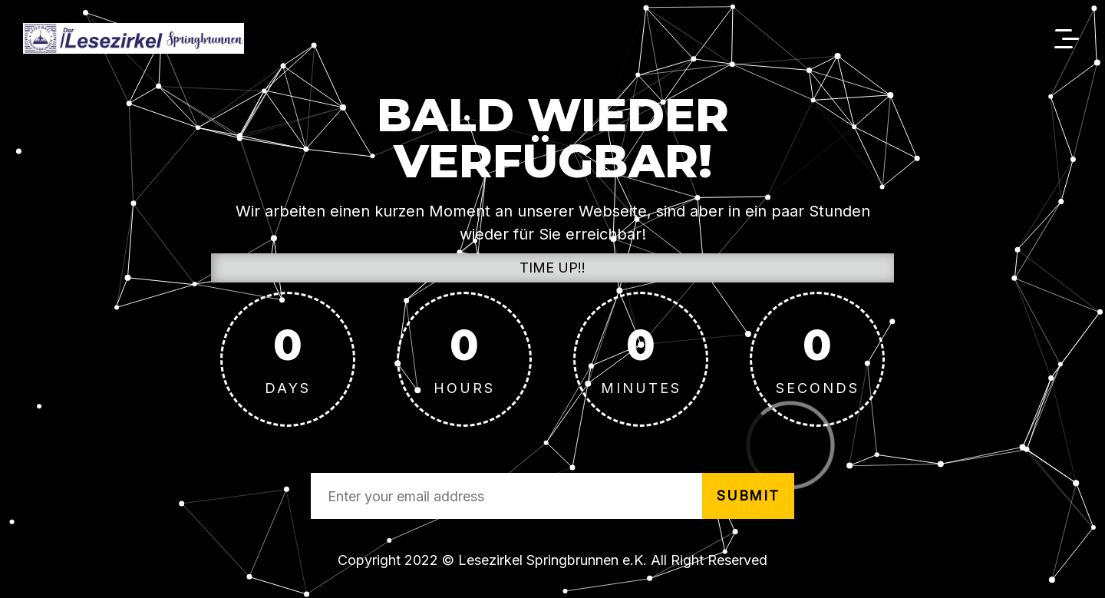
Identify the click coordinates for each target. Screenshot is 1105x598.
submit (748, 495)
